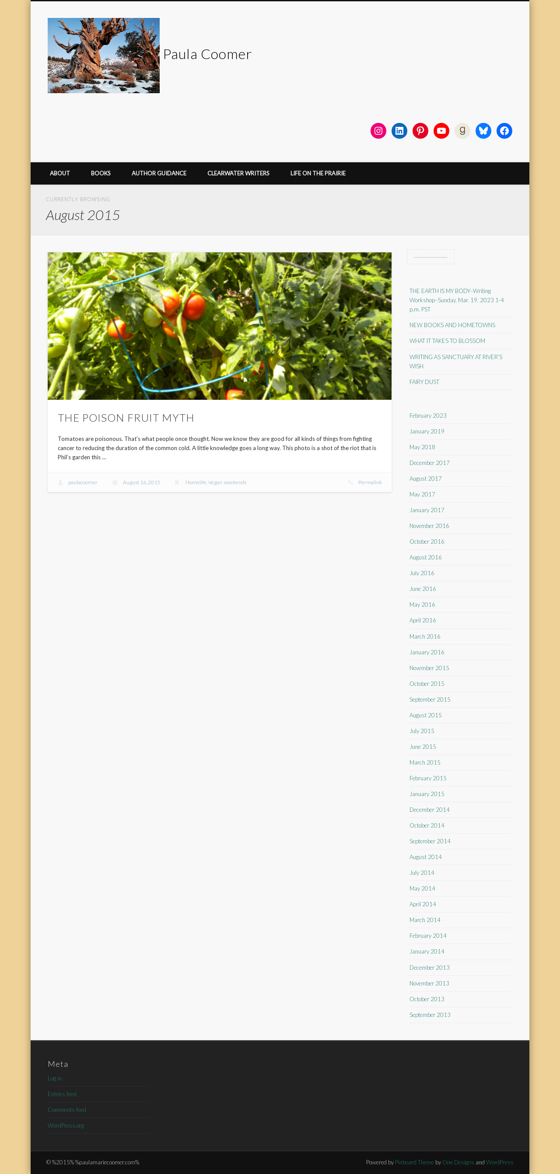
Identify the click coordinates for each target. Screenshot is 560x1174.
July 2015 (422, 730)
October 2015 (427, 683)
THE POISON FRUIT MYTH (126, 417)
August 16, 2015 (141, 482)
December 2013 (430, 967)
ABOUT (60, 173)
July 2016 (422, 573)
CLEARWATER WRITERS (238, 173)
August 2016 (426, 557)
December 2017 (430, 462)
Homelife (196, 482)
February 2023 (428, 415)
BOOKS (101, 173)
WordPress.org (66, 1125)
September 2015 (430, 699)
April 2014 (423, 904)
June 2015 (423, 746)
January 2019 (427, 431)
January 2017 (427, 510)
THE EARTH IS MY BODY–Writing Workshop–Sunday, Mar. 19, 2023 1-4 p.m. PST (457, 300)
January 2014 (427, 951)
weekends (235, 482)
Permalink (370, 482)
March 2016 (425, 636)
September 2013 (430, 1014)
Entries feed (62, 1093)
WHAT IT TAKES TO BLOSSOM (447, 340)
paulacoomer (83, 482)
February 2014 (428, 935)
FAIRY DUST (424, 381)
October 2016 (427, 541)
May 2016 (422, 604)
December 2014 (430, 809)
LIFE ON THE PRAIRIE (318, 173)
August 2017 (426, 478)
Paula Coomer (207, 53)
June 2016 (423, 588)
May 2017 (422, 494)
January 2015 (427, 793)
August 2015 (426, 715)
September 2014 (430, 841)
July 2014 (422, 872)
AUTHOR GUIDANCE (159, 173)
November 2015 (429, 667)
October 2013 (427, 999)
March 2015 (425, 762)
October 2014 (427, 825)
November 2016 (429, 525)
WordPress (500, 1162)
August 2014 (426, 856)
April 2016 (423, 620)
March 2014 (425, 919)
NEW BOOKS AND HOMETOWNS (452, 324)
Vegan (215, 482)
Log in (55, 1078)
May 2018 (422, 447)
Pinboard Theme (414, 1162)
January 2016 (427, 652)
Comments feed (67, 1109)
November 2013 (429, 983)
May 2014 (422, 888)
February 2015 (428, 778)
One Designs (458, 1162)
